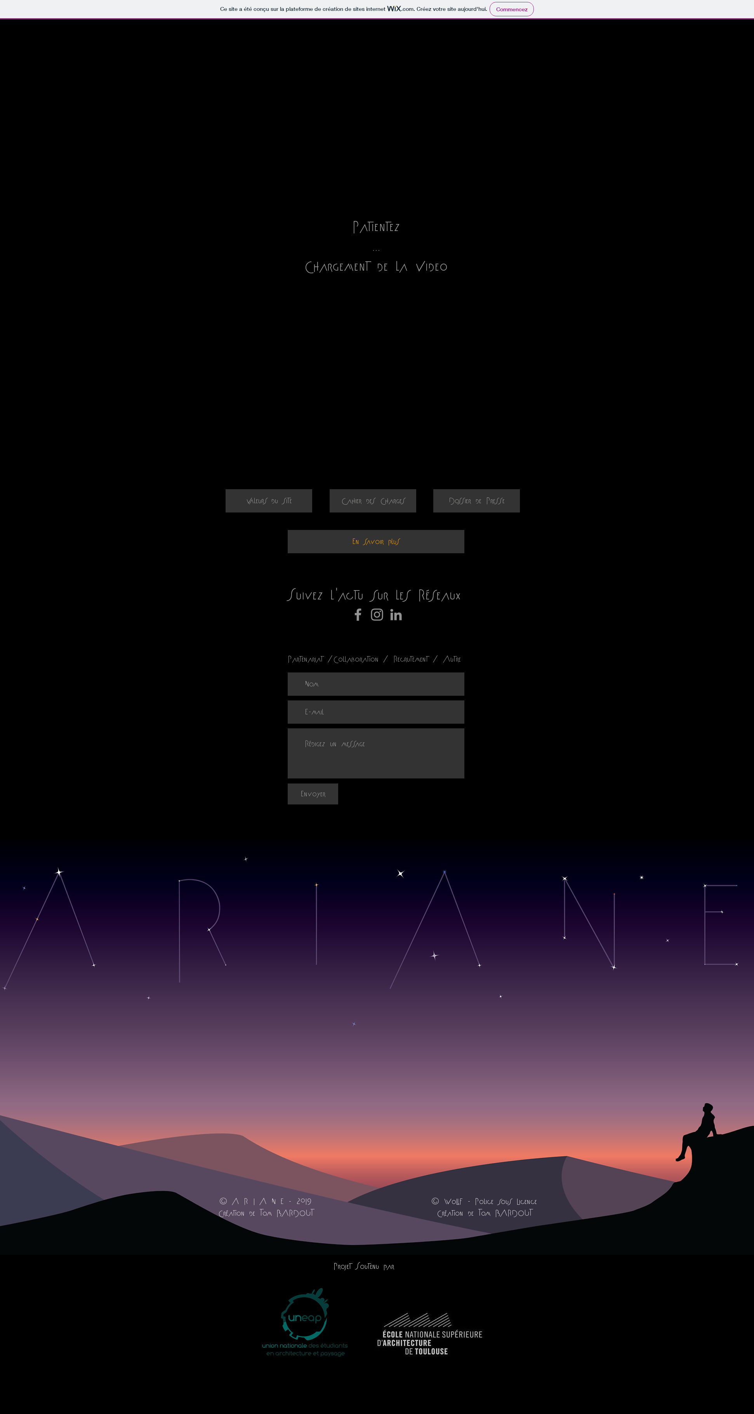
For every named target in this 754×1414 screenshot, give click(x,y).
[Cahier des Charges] (373, 500)
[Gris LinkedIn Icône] (396, 614)
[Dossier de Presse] (476, 500)
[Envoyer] (313, 793)
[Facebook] (358, 614)
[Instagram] (377, 614)
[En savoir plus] (376, 541)
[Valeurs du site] (269, 500)
